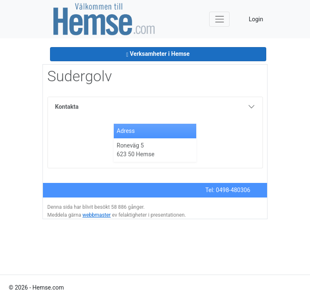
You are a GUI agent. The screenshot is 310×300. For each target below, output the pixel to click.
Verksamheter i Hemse (158, 53)
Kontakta (66, 106)
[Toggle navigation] (219, 19)
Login (256, 19)
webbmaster (96, 215)
